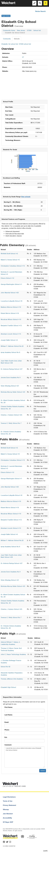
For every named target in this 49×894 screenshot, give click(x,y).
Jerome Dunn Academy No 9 (10, 378)
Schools (17, 39)
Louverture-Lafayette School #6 (11, 301)
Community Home (9, 30)
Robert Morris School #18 (10, 313)
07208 (29, 30)
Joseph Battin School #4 (9, 340)
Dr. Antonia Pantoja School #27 (11, 369)
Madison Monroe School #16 (11, 307)
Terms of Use (7, 801)
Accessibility (7, 818)
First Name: (8, 707)
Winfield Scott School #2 (9, 254)
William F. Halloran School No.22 (12, 346)
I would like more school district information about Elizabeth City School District (24, 757)
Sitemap (6, 809)
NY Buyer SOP (8, 822)
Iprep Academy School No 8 (10, 352)
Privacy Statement (9, 805)
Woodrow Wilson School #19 (11, 319)
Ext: (5, 737)
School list (37, 30)
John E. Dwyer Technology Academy (13, 654)
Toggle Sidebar (6, 16)
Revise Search (40, 11)
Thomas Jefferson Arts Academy (12, 679)
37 (23, 57)
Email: (6, 722)
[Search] (40, 3)
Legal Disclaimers (9, 797)
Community (7, 39)
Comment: (8, 745)
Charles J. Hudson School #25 (11, 415)
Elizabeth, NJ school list (9, 44)
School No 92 (5, 667)
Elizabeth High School (8, 687)
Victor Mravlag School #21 (10, 386)
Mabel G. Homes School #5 (10, 260)
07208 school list (25, 44)
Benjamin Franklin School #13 (11, 326)
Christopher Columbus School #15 (13, 266)
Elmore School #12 (7, 278)
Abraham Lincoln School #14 (11, 334)
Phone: (6, 730)
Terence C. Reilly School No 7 (11, 423)
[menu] (45, 3)
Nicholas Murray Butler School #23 (13, 392)
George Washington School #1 (11, 284)
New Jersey (21, 30)
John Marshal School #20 (10, 293)
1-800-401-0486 (19, 786)
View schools (25, 197)
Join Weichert (8, 814)
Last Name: (8, 715)
